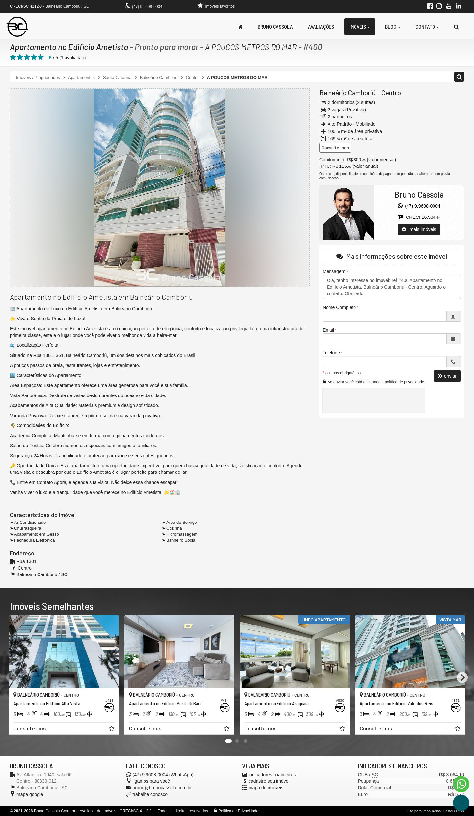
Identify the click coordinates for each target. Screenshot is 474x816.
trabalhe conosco (150, 794)
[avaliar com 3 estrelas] (27, 57)
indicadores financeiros (272, 774)
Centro (391, 93)
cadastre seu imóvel (269, 781)
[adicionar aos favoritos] (112, 729)
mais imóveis (419, 229)
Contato (427, 26)
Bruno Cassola (275, 26)
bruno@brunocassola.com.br (162, 787)
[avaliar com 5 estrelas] (41, 57)
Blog (392, 26)
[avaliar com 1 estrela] (13, 57)
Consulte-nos (335, 147)
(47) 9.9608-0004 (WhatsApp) (163, 774)
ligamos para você (151, 781)
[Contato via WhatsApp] (461, 784)
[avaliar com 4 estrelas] (34, 57)
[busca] (456, 26)
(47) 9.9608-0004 (147, 6)
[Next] (462, 677)
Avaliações (321, 26)
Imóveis (359, 26)
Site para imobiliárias (424, 811)
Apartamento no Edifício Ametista (69, 47)
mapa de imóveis (266, 787)
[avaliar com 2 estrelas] (20, 57)
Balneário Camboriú (347, 93)
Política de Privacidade (238, 811)
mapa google (29, 794)
